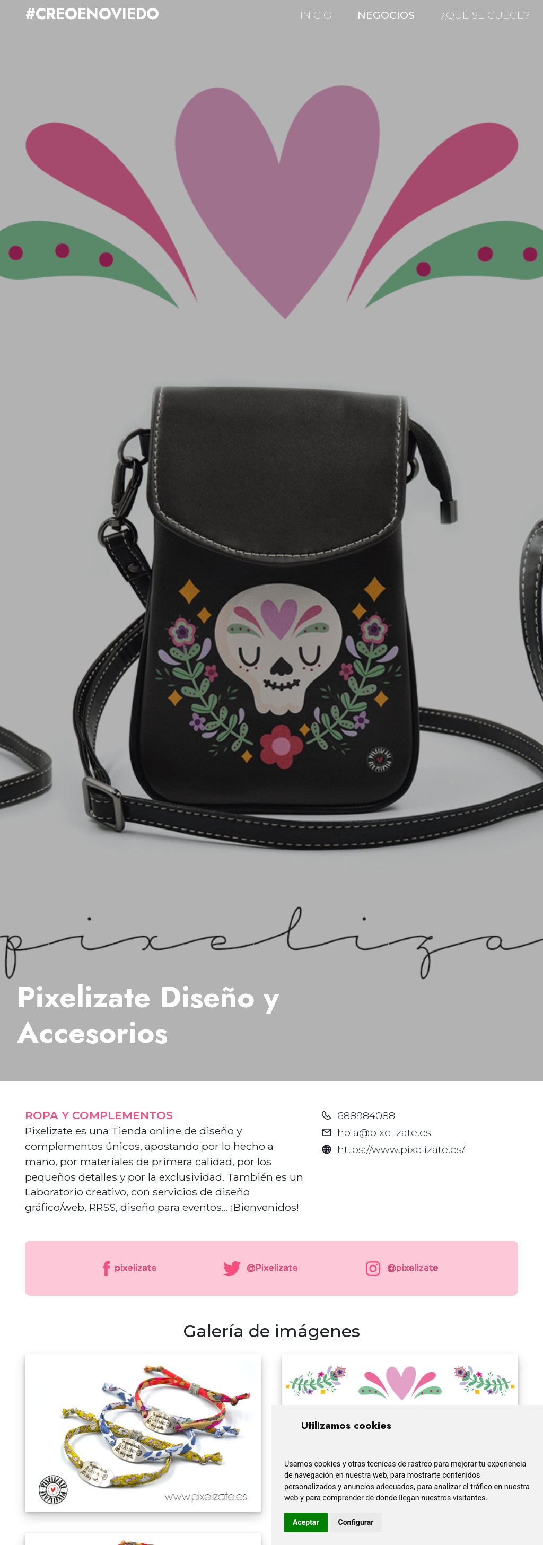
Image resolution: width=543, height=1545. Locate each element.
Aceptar (306, 1522)
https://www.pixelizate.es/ (401, 1149)
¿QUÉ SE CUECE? (485, 14)
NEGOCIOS (386, 14)
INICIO (316, 14)
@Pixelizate (259, 1268)
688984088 (366, 1115)
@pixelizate (400, 1268)
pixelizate (129, 1268)
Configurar (356, 1522)
